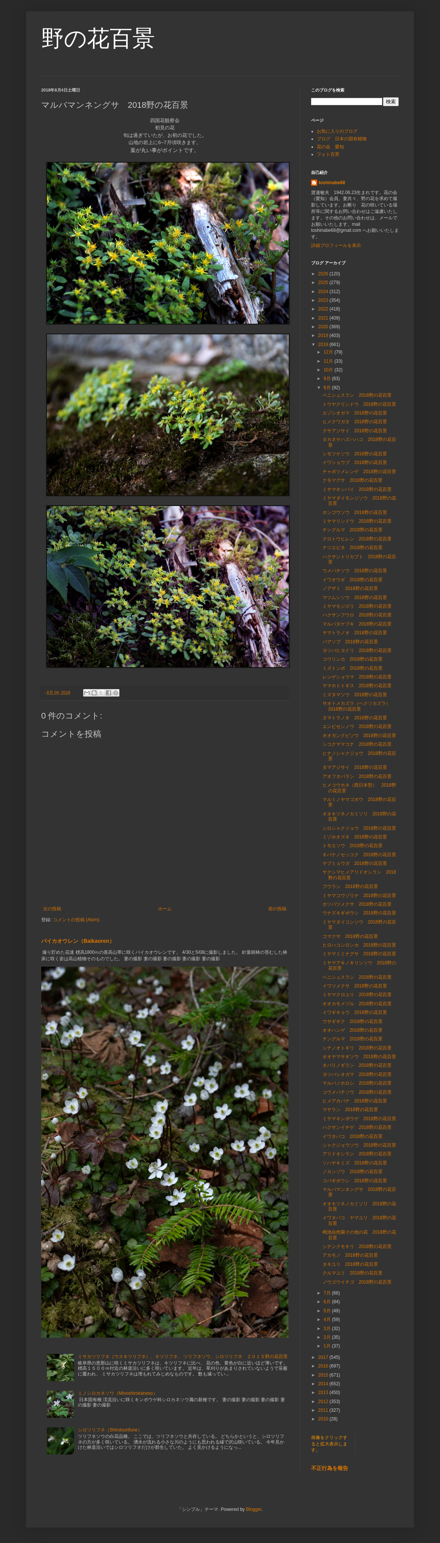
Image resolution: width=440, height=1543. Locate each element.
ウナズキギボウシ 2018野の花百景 (359, 913)
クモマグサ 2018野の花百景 (352, 480)
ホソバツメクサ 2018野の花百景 (357, 904)
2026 (324, 273)
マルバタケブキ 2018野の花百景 (357, 624)
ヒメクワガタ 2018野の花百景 (354, 421)
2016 (324, 1366)
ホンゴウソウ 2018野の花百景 (354, 512)
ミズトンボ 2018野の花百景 (352, 668)
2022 (324, 309)
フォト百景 (328, 154)
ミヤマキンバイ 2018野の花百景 (357, 489)
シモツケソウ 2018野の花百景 (354, 453)
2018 (324, 344)
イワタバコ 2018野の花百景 (352, 1136)
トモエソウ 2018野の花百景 (352, 845)
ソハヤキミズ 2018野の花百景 (354, 1163)
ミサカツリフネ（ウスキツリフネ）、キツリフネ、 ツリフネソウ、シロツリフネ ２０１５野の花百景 (183, 1356)
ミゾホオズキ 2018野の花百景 (354, 837)
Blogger (254, 1509)
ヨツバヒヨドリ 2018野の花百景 (357, 650)
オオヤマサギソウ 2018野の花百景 (359, 1056)
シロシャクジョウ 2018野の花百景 (359, 828)
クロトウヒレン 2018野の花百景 (357, 539)
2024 (324, 291)
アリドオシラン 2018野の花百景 (357, 1153)
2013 (324, 1392)
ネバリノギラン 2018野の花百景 (357, 1065)
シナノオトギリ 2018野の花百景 (357, 1048)
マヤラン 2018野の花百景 (350, 1109)
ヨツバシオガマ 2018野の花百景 (357, 1074)
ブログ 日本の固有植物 (342, 138)
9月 (328, 378)
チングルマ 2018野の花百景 (352, 529)
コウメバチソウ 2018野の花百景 (357, 1092)
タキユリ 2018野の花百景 (350, 1264)
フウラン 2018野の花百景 (350, 886)
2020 (324, 326)
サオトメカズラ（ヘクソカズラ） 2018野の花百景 (358, 706)
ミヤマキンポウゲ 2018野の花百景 (359, 1118)
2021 (324, 318)
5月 (328, 1310)
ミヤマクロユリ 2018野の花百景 (357, 994)
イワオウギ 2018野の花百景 (352, 579)
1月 (328, 1346)
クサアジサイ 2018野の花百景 (354, 430)
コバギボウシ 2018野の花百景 (354, 1180)
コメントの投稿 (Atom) (76, 919)
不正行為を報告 (329, 1468)
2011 (324, 1410)
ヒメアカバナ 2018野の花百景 (354, 1101)
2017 (324, 1357)
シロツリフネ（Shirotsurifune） (110, 1430)
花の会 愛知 (330, 146)
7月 (328, 1293)
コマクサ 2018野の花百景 (350, 936)
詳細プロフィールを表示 (336, 245)
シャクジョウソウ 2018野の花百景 (359, 1145)
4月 (328, 1319)
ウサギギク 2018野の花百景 (352, 1021)
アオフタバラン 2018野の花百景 (357, 776)
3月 (328, 1328)
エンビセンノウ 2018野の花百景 (357, 726)
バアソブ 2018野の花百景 (350, 641)
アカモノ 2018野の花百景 (350, 1255)
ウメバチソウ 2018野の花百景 (354, 570)
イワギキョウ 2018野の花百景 (354, 1012)
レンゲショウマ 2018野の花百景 (357, 677)
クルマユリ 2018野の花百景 (352, 1273)
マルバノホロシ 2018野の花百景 (357, 1083)
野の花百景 (98, 38)
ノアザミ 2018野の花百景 (350, 588)
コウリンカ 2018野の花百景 (352, 659)
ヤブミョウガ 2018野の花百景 (354, 863)
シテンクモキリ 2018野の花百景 (357, 1246)
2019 (324, 335)
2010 (324, 1419)
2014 (324, 1383)
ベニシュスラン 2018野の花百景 (357, 395)
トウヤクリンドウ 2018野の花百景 (359, 404)
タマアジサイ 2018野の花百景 (354, 767)
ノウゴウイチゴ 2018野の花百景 (357, 1282)
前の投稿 (277, 908)
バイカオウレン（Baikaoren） (78, 941)
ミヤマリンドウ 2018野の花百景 (357, 521)
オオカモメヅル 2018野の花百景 (357, 1003)
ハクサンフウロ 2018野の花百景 (359, 615)
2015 (324, 1375)
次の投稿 (52, 908)
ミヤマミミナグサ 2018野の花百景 (359, 953)
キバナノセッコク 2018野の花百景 (359, 854)
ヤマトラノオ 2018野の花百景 (354, 632)
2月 (328, 1337)
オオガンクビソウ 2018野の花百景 (359, 735)
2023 (324, 300)
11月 (329, 361)
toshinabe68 (332, 182)
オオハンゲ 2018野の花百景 (352, 1030)
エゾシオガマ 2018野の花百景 (354, 413)
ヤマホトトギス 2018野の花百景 (357, 685)
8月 (328, 387)
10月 (329, 370)
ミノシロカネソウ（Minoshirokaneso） (118, 1393)
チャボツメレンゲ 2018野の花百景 (359, 471)
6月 (328, 1301)
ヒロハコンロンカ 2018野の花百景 (359, 945)
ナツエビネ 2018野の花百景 (352, 547)
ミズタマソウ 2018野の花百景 (354, 694)
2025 (324, 282)
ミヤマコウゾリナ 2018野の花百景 (359, 895)
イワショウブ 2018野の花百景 (354, 462)
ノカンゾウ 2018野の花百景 (352, 1171)
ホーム (165, 908)
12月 (329, 352)
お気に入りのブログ (337, 131)
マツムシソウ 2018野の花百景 (354, 597)
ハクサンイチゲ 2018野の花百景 (357, 1127)
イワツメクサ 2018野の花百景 (354, 986)
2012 (324, 1401)
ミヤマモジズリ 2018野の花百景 (357, 606)
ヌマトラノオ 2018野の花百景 (354, 717)
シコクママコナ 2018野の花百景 (357, 744)
